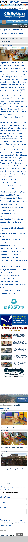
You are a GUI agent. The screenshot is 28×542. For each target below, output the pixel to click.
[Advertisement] (14, 386)
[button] (23, 27)
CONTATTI (9, 8)
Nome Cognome (6, 497)
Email (2, 502)
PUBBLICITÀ (5, 8)
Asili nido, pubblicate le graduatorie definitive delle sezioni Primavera (14, 468)
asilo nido (17, 405)
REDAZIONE (1, 8)
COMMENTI (5, 484)
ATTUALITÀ (6, 41)
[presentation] (5, 516)
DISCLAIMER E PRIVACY (20, 8)
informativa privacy (10, 523)
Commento (4, 508)
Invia (3, 530)
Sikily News (11, 535)
